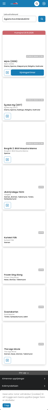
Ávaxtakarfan (11, 311)
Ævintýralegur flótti (14, 192)
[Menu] (4, 3)
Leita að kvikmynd (11, 14)
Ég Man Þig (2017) (13, 104)
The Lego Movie (12, 349)
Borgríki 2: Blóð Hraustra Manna (20, 148)
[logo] (14, 3)
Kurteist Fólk (10, 237)
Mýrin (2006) (10, 61)
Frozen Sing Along (13, 274)
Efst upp (24, 373)
